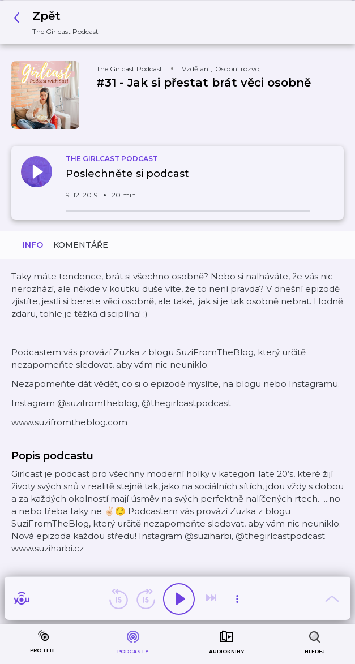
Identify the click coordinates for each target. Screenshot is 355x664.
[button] (59, 22)
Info (33, 245)
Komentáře (80, 245)
